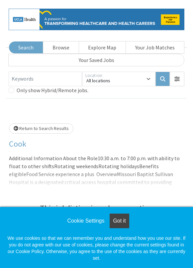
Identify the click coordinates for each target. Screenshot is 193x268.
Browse (60, 47)
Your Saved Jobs (96, 60)
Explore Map (102, 47)
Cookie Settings (85, 221)
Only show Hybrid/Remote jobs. (52, 90)
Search (26, 47)
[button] (177, 79)
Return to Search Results (41, 128)
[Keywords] (45, 79)
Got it (119, 221)
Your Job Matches (155, 47)
